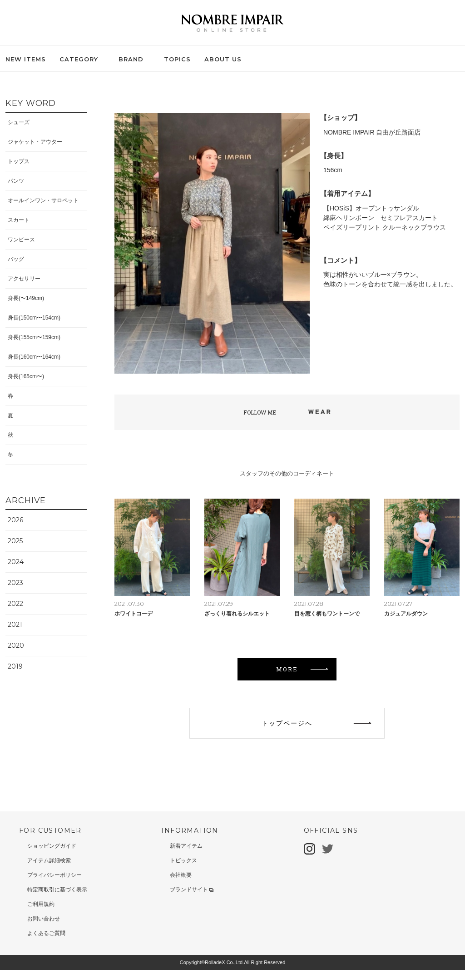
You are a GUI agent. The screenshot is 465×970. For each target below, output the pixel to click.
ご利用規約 (40, 904)
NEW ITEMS (25, 59)
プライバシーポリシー (54, 875)
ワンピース (21, 239)
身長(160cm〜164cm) (34, 357)
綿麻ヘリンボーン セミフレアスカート (380, 217)
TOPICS (177, 59)
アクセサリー (24, 278)
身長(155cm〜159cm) (34, 337)
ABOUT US (223, 59)
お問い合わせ (43, 918)
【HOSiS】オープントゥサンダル (371, 208)
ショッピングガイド (51, 846)
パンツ (16, 181)
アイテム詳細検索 (49, 860)
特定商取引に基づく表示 (57, 889)
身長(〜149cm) (26, 298)
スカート (19, 220)
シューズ (19, 122)
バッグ (16, 259)
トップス (19, 161)
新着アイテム (186, 846)
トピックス (183, 860)
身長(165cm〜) (26, 376)
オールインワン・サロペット (43, 200)
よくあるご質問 (46, 933)
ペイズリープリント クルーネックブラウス (384, 227)
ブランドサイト (191, 889)
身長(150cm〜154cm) (34, 318)
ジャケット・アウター (35, 142)
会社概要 (181, 875)
